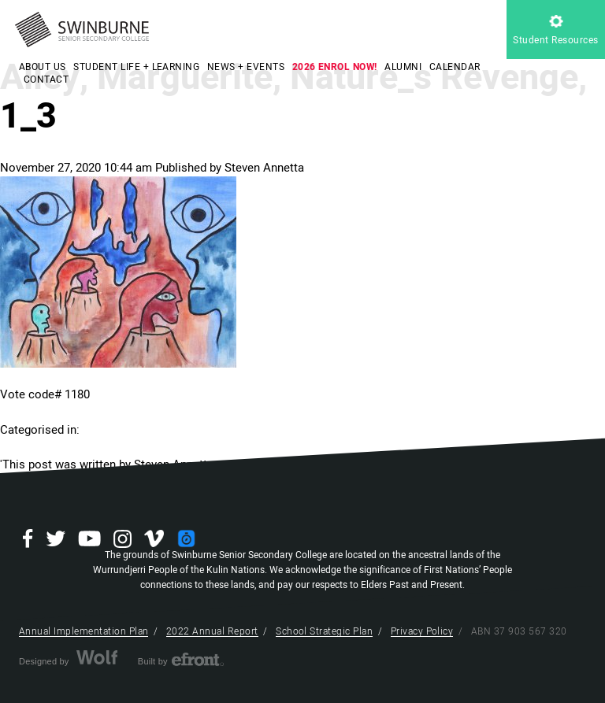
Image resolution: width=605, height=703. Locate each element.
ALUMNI (402, 67)
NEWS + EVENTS (245, 67)
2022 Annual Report (212, 631)
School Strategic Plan (324, 631)
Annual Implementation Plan (83, 631)
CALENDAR (455, 67)
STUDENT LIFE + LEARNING (136, 67)
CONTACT (46, 79)
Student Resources (555, 31)
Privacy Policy (422, 631)
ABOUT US (42, 67)
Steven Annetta (264, 167)
